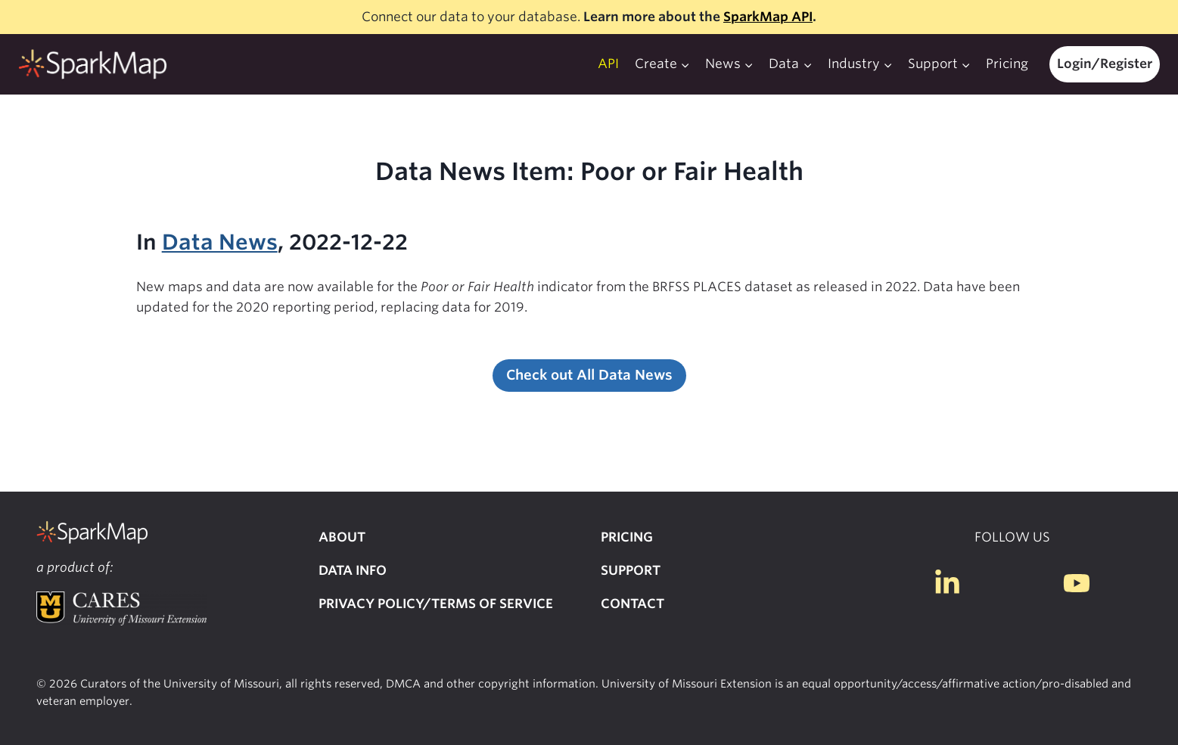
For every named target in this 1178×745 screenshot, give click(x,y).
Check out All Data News (589, 375)
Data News (220, 242)
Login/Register (1104, 63)
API (608, 63)
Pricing (1007, 63)
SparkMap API (768, 16)
